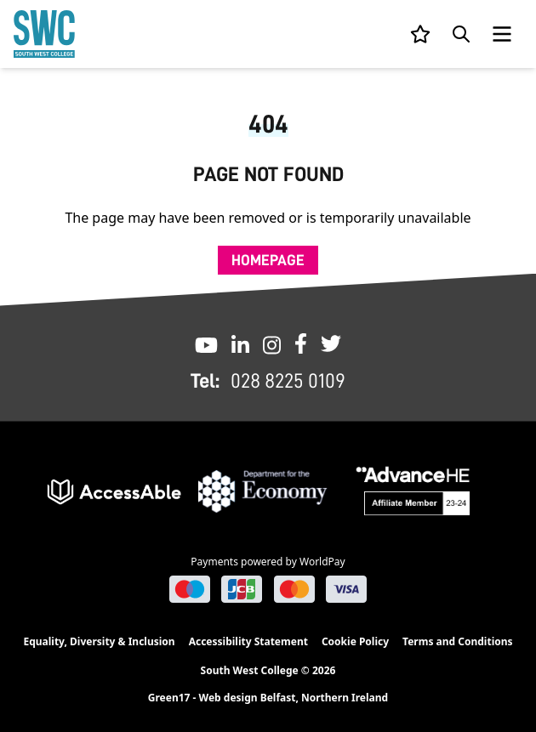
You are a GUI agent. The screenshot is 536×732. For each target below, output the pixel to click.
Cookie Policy (355, 641)
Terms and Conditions (457, 641)
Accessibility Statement (248, 641)
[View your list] (420, 34)
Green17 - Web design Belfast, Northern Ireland (268, 698)
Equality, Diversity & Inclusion (98, 641)
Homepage (268, 260)
